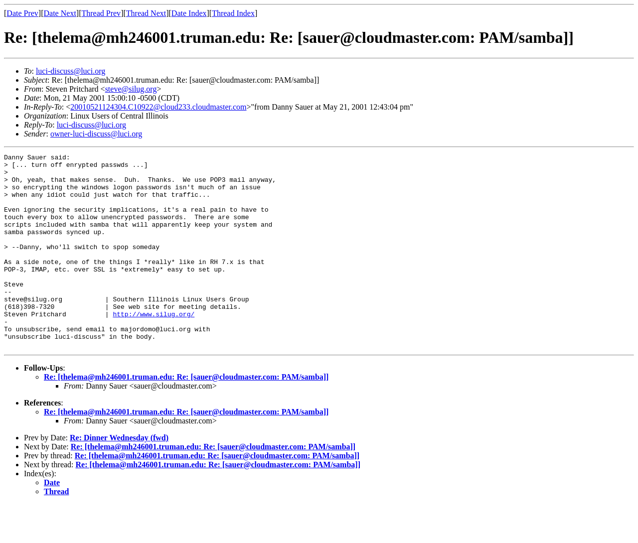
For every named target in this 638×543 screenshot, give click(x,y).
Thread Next (146, 13)
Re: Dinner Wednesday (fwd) (119, 476)
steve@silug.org (131, 89)
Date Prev (22, 13)
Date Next (60, 13)
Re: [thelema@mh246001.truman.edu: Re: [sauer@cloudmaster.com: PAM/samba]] (186, 415)
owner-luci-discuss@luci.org (96, 134)
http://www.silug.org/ (153, 346)
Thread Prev (101, 13)
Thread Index (233, 13)
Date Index (189, 13)
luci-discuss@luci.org (70, 71)
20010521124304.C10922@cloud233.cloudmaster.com (158, 107)
